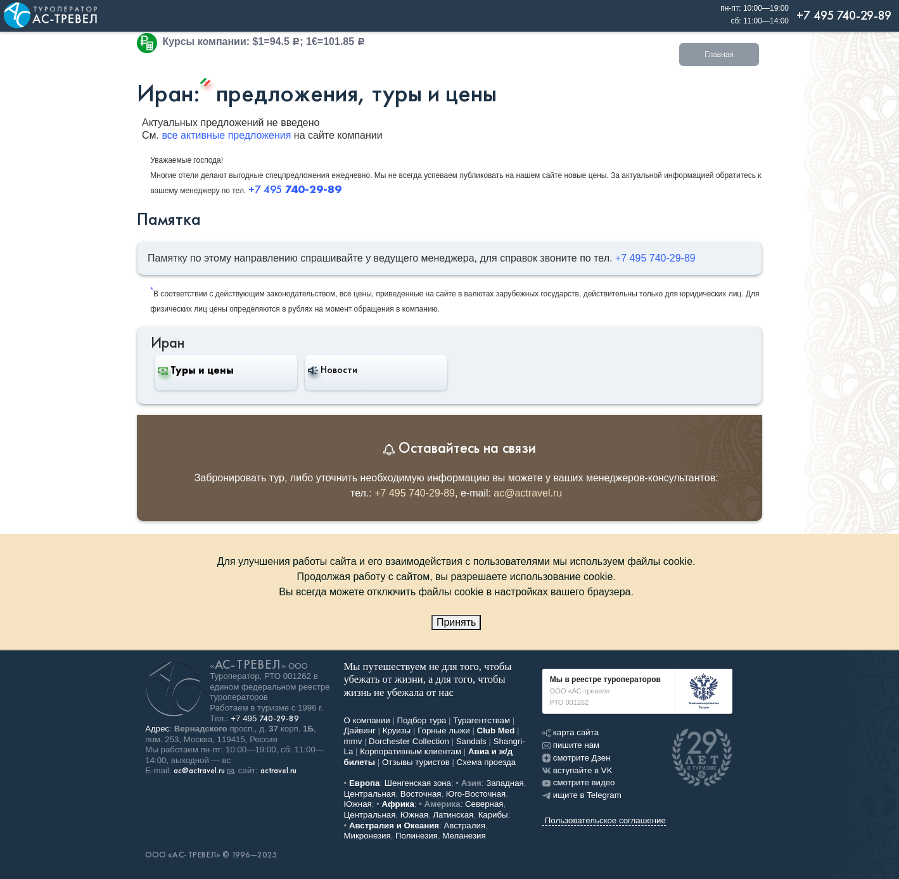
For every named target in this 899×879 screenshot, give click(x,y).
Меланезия (463, 835)
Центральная (370, 794)
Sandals (471, 741)
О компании (367, 720)
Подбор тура (422, 720)
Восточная (421, 794)
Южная (358, 804)
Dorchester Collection (409, 741)
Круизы (397, 730)
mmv (353, 741)
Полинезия (416, 835)
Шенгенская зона (418, 783)
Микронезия (367, 835)
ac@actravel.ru (528, 493)
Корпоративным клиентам (410, 751)
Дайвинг (360, 730)
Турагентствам (481, 720)
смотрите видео (578, 782)
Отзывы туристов (416, 762)
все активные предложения (226, 135)
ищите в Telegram (582, 795)
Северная (484, 804)
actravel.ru (278, 771)
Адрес (157, 728)
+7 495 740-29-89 (655, 258)
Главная (719, 54)
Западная (505, 783)
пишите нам (570, 745)
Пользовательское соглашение (605, 820)
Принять (456, 622)
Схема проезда (486, 762)
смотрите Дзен (576, 757)
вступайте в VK (577, 770)
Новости (332, 370)
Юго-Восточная (476, 794)
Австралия (464, 825)
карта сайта (570, 732)
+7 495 (265, 718)
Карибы (493, 814)
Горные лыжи (444, 730)
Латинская (453, 814)
